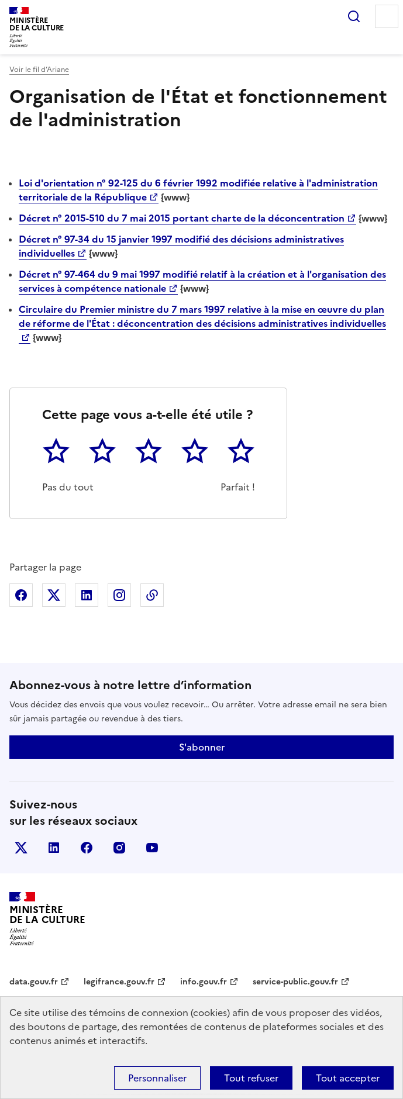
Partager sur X (54, 595)
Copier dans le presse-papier (152, 595)
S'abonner (202, 747)
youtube (152, 847)
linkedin (54, 847)
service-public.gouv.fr (295, 982)
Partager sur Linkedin (86, 595)
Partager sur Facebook (21, 595)
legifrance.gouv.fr (119, 982)
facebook (86, 847)
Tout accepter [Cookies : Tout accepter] (348, 1078)
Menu (386, 16)
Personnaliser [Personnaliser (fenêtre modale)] (157, 1078)
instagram (119, 847)
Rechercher (354, 16)
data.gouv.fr (33, 982)
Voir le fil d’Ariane (39, 69)
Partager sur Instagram (119, 595)
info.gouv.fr (203, 982)
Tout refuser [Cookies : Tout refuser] (251, 1078)
